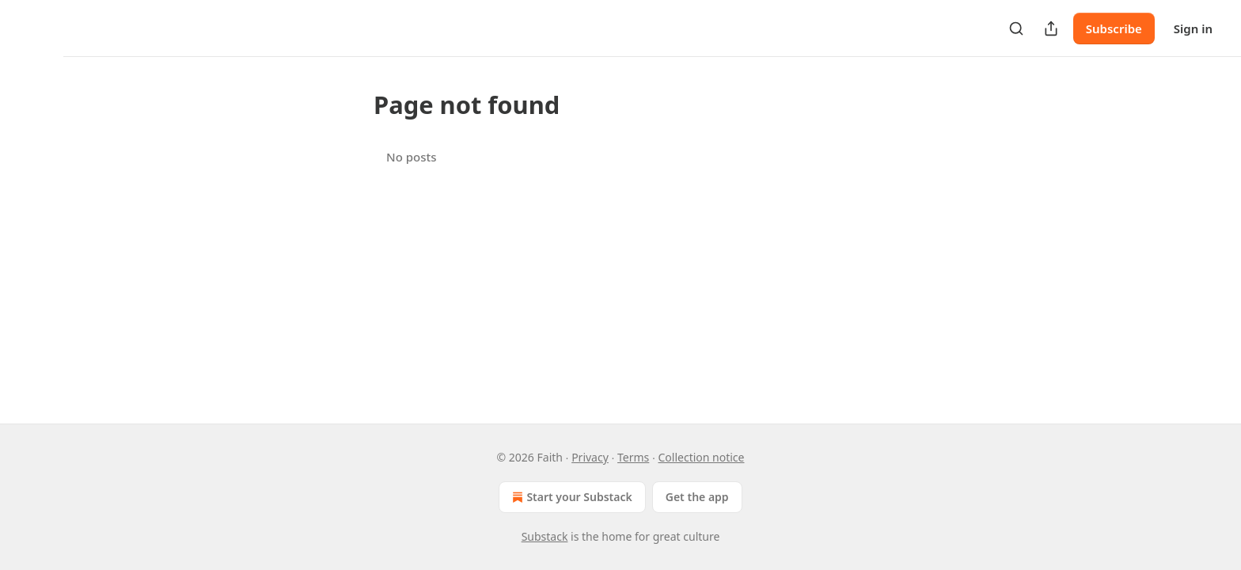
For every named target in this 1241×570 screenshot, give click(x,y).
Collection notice (701, 457)
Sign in (1193, 28)
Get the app (697, 496)
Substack (545, 536)
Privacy (590, 457)
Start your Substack (570, 497)
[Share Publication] (1051, 28)
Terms (633, 457)
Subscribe (1114, 28)
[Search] (1016, 28)
